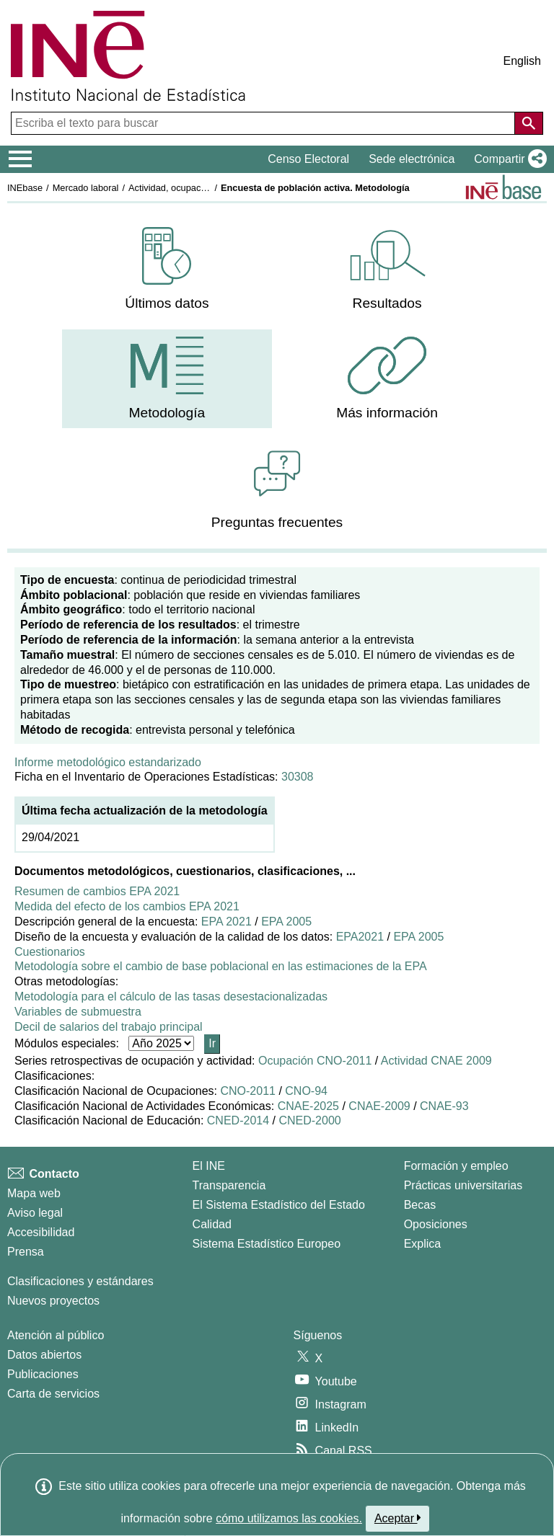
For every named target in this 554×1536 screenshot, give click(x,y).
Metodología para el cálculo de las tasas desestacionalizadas (170, 996)
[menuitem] (166, 269)
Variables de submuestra (77, 1011)
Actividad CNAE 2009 (436, 1061)
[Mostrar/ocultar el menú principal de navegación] (20, 159)
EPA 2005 (286, 921)
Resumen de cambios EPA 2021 (97, 891)
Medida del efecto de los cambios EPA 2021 (126, 906)
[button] (507, 159)
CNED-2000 (309, 1120)
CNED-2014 (238, 1120)
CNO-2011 (247, 1091)
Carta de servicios (53, 1394)
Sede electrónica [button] (411, 159)
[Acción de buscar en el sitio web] (528, 123)
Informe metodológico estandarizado (107, 762)
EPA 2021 (226, 921)
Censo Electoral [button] (308, 159)
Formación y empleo (456, 1166)
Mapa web (34, 1193)
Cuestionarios (49, 952)
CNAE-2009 (379, 1106)
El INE (209, 1166)
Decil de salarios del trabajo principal (108, 1027)
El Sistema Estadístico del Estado (279, 1205)
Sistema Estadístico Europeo (266, 1244)
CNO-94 (306, 1091)
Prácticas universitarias (463, 1185)
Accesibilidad (40, 1232)
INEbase (25, 187)
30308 (297, 777)
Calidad (212, 1224)
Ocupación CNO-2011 (314, 1061)
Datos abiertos (44, 1355)
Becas (420, 1205)
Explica (422, 1244)
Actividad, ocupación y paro (185, 187)
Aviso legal (35, 1213)
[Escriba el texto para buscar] (264, 123)
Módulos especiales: (70, 1043)
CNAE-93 (444, 1106)
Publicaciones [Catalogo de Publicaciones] (43, 1374)
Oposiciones (435, 1224)
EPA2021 (360, 937)
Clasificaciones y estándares (80, 1281)
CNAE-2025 (308, 1106)
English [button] (522, 61)
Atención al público (55, 1335)
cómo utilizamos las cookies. (289, 1518)
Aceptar (397, 1517)
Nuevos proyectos (53, 1301)
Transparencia (229, 1185)
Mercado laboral (86, 187)
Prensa (25, 1252)
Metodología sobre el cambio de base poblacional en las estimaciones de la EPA (220, 966)
